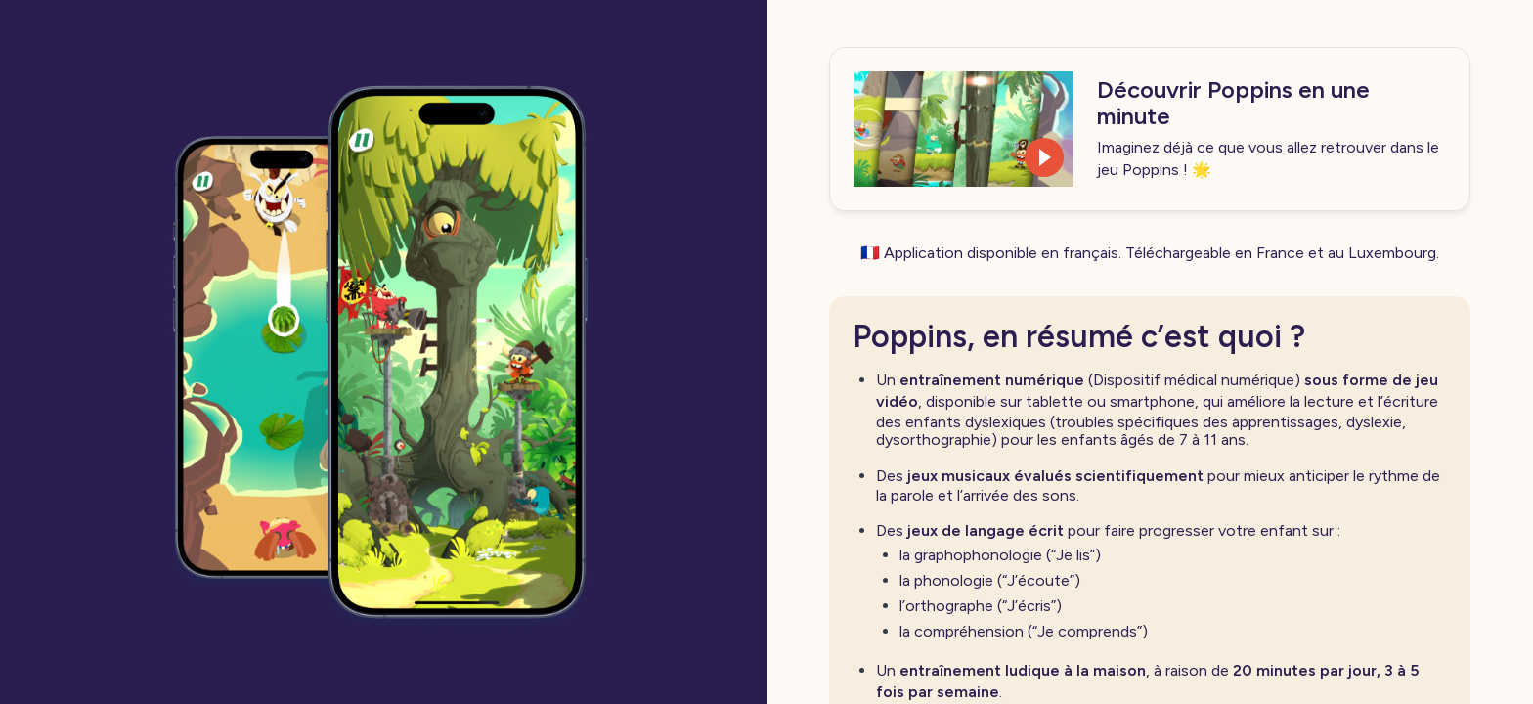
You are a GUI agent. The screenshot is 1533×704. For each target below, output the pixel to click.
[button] (963, 129)
